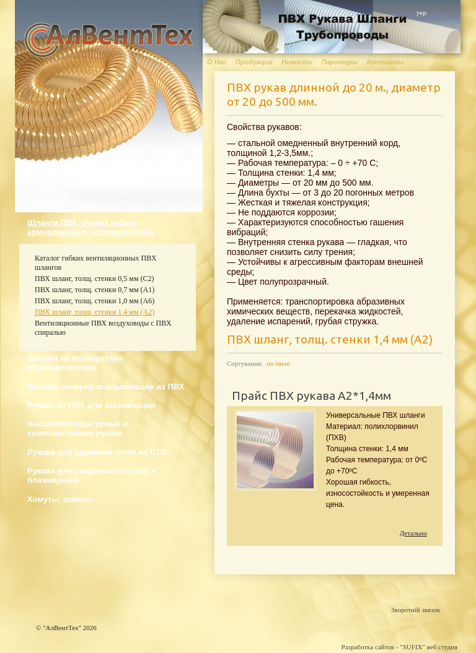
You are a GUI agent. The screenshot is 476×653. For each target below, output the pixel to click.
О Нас (217, 62)
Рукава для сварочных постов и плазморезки (91, 475)
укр (421, 12)
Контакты (385, 62)
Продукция (254, 62)
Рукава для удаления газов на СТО (97, 452)
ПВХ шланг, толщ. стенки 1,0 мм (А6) (94, 300)
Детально (413, 533)
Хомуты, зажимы (61, 499)
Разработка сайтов (368, 647)
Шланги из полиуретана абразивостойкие (75, 362)
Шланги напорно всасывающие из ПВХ (105, 386)
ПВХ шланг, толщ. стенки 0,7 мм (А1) (94, 289)
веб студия (442, 647)
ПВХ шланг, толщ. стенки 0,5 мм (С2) (94, 278)
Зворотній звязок (415, 609)
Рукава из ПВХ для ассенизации (91, 405)
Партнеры (339, 62)
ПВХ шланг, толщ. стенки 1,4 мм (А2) (94, 312)
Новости (296, 62)
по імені (278, 363)
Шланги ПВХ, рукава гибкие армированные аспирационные (90, 227)
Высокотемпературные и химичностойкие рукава (77, 428)
